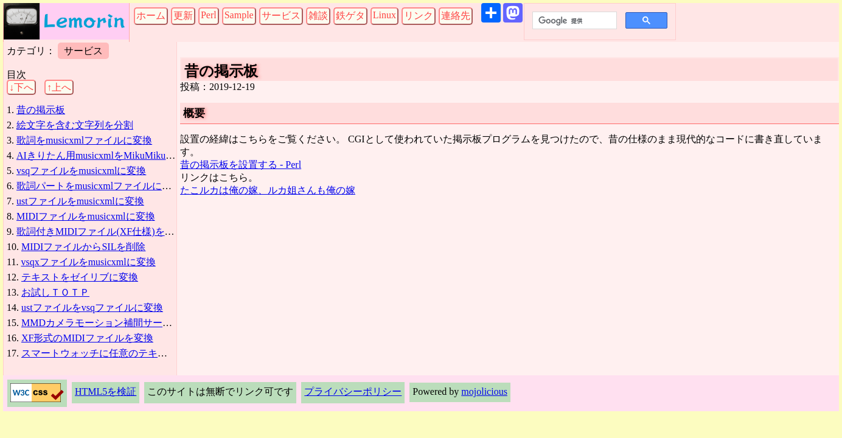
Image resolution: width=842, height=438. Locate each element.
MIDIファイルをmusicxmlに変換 (85, 216)
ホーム (150, 15)
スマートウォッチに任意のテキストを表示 (113, 353)
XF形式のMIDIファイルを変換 (87, 338)
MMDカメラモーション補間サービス (101, 323)
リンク (418, 15)
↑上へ (59, 87)
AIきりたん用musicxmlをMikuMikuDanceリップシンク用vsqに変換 (158, 155)
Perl (209, 15)
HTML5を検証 (105, 391)
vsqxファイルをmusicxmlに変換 (88, 262)
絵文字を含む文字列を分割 (74, 125)
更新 (183, 15)
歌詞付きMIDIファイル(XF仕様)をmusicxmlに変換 (124, 231)
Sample (239, 15)
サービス (281, 15)
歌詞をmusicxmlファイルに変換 (84, 140)
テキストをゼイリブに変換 (79, 277)
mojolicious (484, 391)
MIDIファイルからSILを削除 (83, 247)
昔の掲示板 (40, 110)
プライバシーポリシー (353, 391)
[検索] (573, 20)
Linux (384, 15)
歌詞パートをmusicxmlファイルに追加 (98, 186)
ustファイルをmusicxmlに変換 (80, 201)
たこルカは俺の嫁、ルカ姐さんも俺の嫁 (267, 190)
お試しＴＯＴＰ (55, 292)
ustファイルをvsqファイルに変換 (92, 307)
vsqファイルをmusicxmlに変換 (81, 170)
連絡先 (455, 15)
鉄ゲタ (350, 15)
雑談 (318, 15)
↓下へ (21, 87)
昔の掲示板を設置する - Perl (240, 164)
